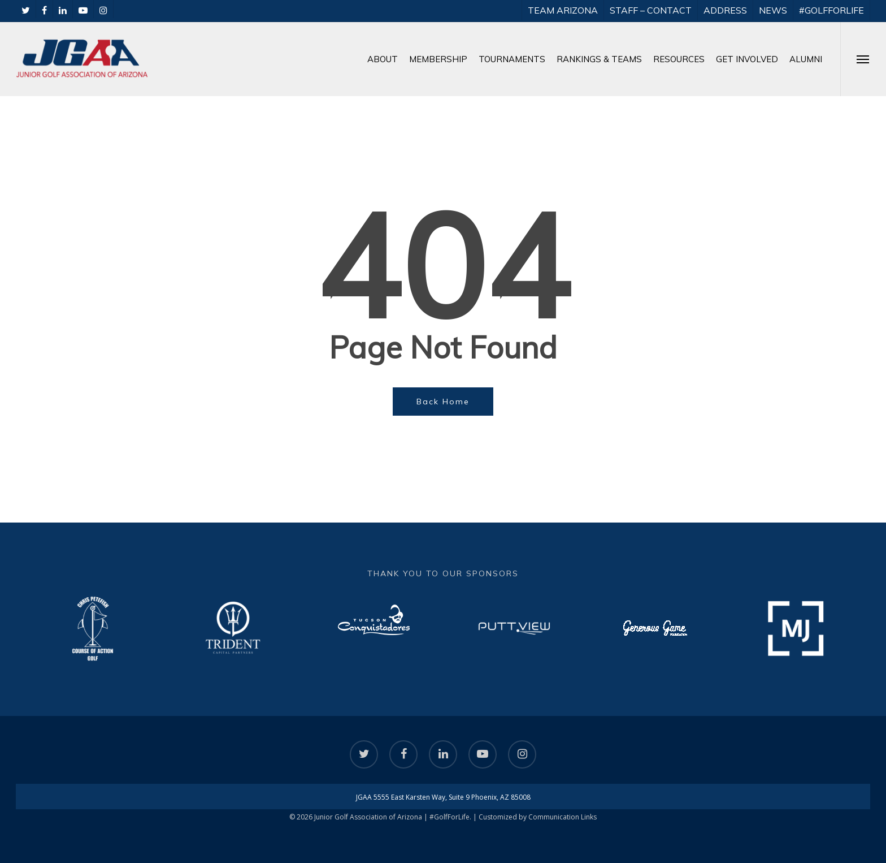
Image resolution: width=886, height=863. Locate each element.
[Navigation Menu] (863, 59)
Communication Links (562, 817)
